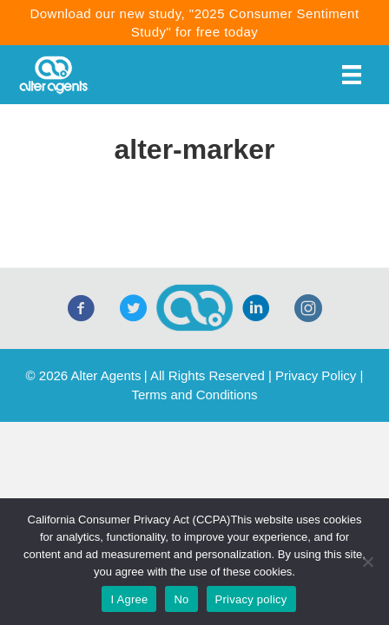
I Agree (129, 599)
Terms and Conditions (194, 394)
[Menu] (352, 74)
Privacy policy (251, 599)
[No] (367, 561)
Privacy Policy (315, 375)
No (181, 599)
